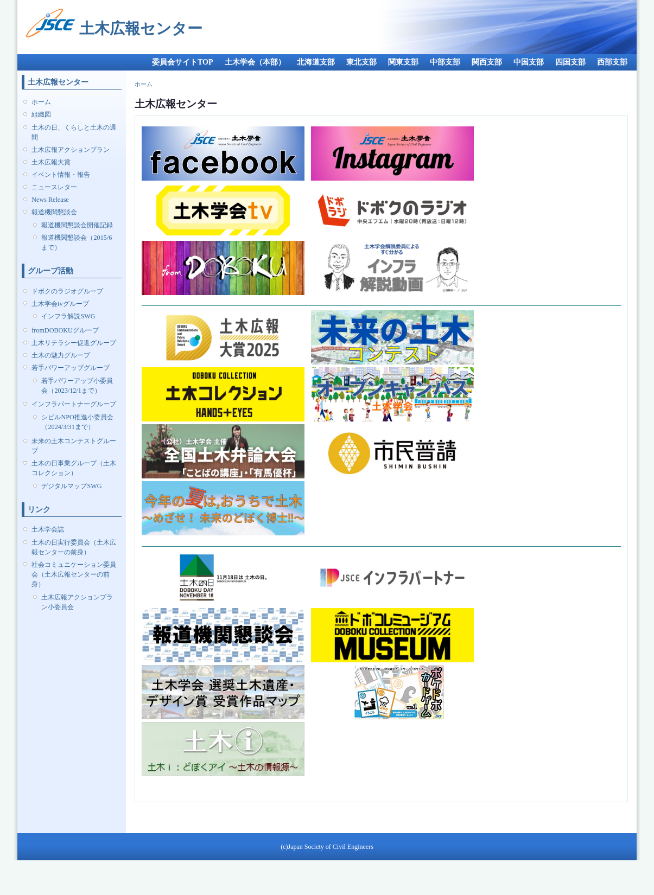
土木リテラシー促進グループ (73, 343)
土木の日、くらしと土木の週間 (73, 132)
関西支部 (487, 62)
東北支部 (361, 62)
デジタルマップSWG (71, 486)
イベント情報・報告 (60, 174)
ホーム (41, 102)
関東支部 (403, 62)
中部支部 (445, 62)
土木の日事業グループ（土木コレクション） (73, 468)
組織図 (41, 114)
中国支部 (528, 62)
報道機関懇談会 (54, 212)
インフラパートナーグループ (73, 404)
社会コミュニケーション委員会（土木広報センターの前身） (73, 574)
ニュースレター (54, 187)
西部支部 (612, 62)
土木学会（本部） (255, 62)
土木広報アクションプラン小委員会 (77, 602)
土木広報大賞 (51, 162)
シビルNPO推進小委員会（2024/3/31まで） (77, 422)
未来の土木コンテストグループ (73, 446)
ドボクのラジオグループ (67, 291)
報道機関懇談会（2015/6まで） (76, 242)
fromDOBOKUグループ (65, 330)
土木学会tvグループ (59, 304)
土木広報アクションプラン (70, 150)
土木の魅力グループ (60, 355)
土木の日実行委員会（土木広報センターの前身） (73, 547)
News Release (50, 199)
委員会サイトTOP (182, 62)
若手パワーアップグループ (70, 368)
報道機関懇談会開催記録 (77, 225)
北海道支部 (316, 62)
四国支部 (570, 62)
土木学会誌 (47, 529)
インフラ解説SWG (68, 316)
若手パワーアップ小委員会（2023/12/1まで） (77, 385)
